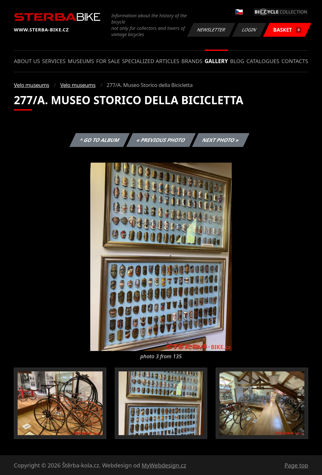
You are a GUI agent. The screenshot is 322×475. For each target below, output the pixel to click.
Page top (296, 465)
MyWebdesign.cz (164, 465)
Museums (81, 61)
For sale (108, 61)
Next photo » (221, 140)
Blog (237, 61)
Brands (192, 61)
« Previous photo (161, 140)
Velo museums (31, 85)
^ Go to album (99, 140)
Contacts (294, 61)
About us (27, 61)
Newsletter (211, 30)
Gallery (216, 61)
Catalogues (262, 61)
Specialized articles (150, 61)
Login (249, 30)
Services (54, 61)
